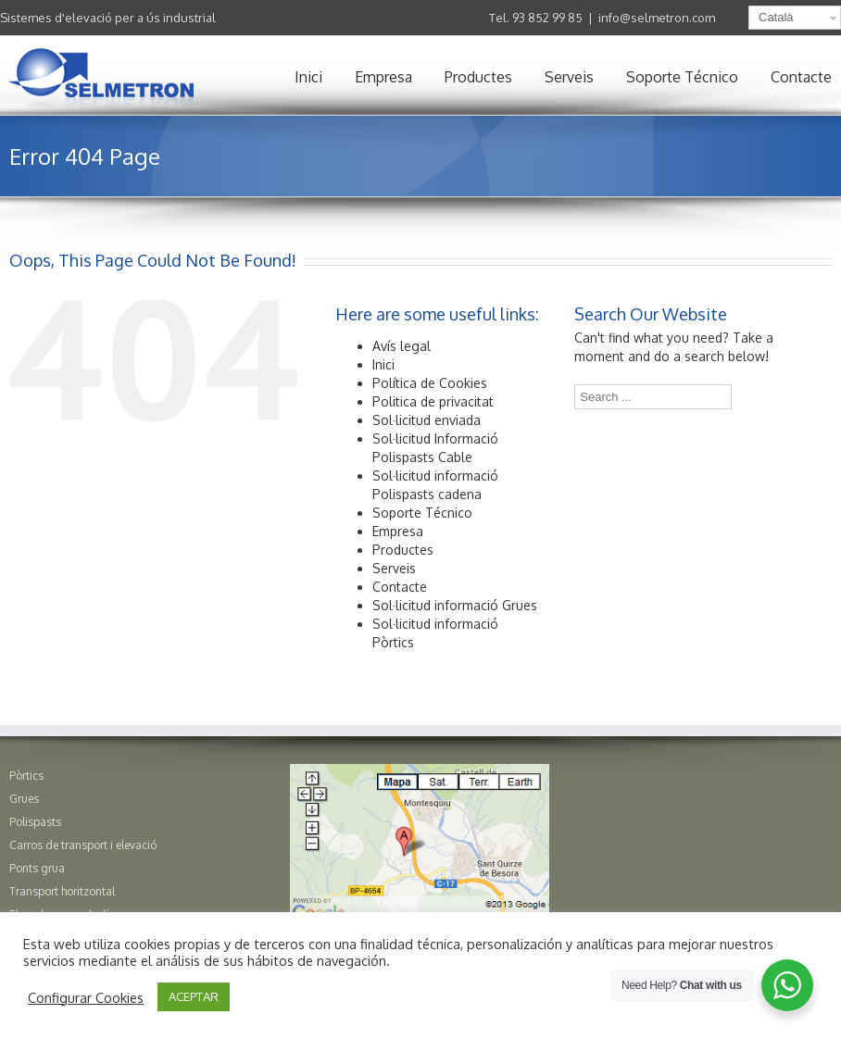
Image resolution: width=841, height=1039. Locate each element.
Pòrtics (26, 775)
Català (776, 17)
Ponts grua (37, 868)
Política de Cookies (429, 383)
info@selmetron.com (656, 17)
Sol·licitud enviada (426, 420)
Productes (478, 77)
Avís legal (401, 346)
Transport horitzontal (62, 891)
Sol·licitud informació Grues (454, 605)
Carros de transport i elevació (83, 845)
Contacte (801, 77)
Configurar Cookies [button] (86, 997)
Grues (24, 799)
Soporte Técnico (682, 77)
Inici (308, 77)
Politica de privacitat (433, 401)
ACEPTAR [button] (194, 996)
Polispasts (35, 822)
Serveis (569, 77)
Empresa (383, 77)
